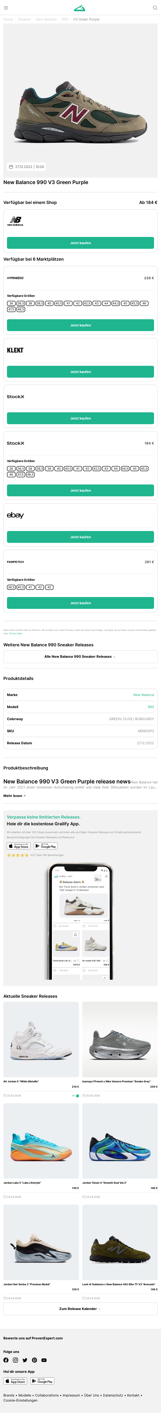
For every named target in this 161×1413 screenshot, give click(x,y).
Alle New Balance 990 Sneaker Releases (80, 656)
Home (8, 19)
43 (97, 303)
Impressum (71, 1395)
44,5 (116, 303)
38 (30, 303)
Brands (8, 1395)
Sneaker (24, 19)
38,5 (40, 303)
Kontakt (133, 1395)
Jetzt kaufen (80, 243)
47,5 (11, 309)
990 (65, 19)
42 (78, 303)
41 (68, 303)
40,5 (58, 303)
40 (49, 303)
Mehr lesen (15, 795)
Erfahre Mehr (16, 633)
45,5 (134, 303)
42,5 (87, 303)
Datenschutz (113, 1395)
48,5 (21, 309)
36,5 (21, 303)
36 (11, 303)
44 (106, 303)
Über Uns (91, 1395)
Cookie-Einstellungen (20, 1400)
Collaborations (47, 1395)
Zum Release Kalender (80, 1309)
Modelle (24, 1395)
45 (125, 303)
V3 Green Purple (86, 19)
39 (49, 468)
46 (144, 303)
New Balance (46, 19)
